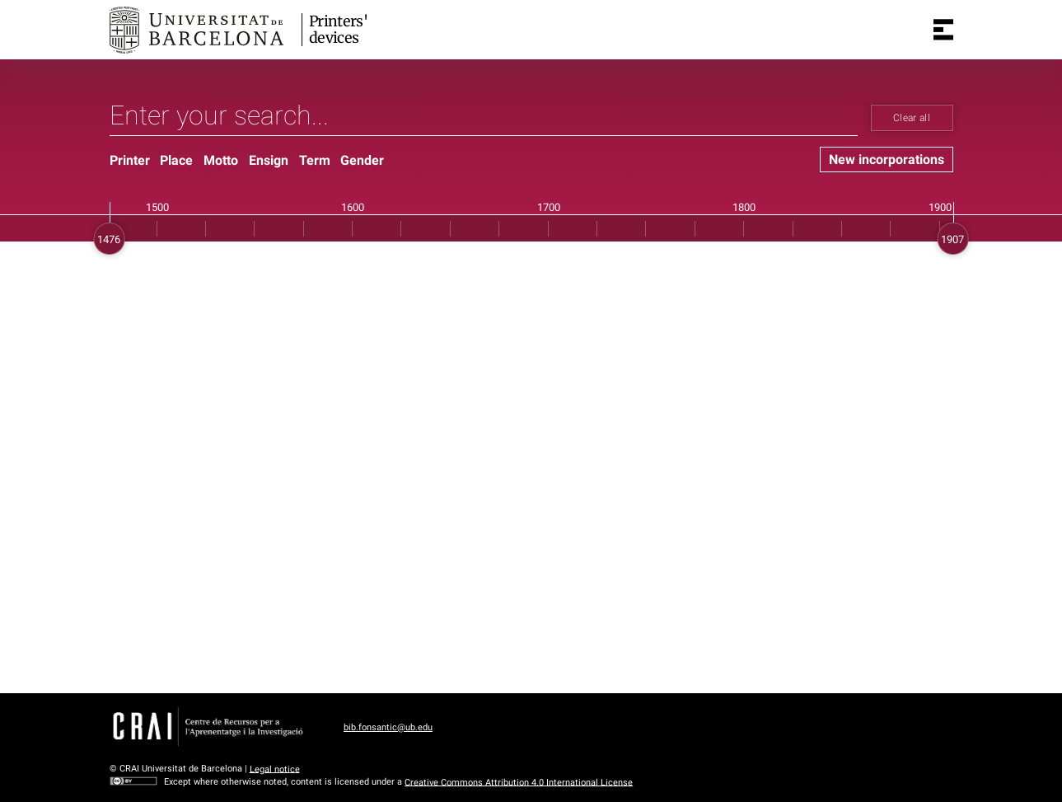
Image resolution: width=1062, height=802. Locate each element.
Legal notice (275, 768)
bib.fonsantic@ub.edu (388, 727)
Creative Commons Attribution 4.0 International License (519, 781)
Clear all (911, 118)
